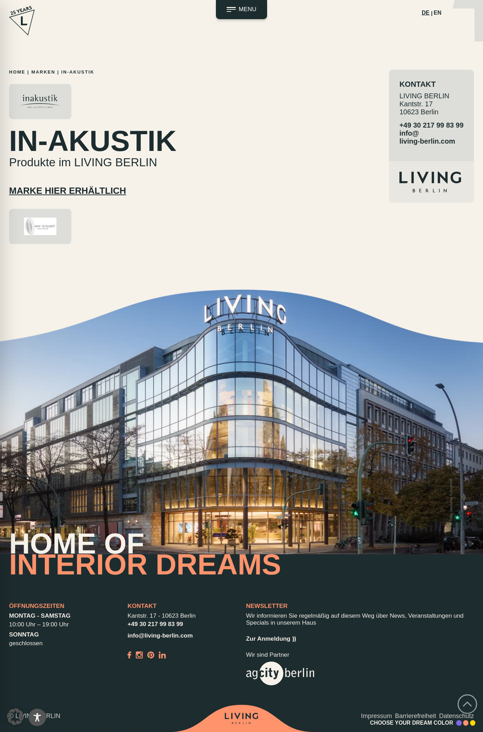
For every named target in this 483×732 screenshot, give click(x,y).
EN (437, 13)
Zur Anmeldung (271, 638)
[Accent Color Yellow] (473, 723)
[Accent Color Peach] (466, 723)
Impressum (376, 715)
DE (425, 13)
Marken (43, 72)
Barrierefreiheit (415, 715)
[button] (15, 716)
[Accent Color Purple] (459, 723)
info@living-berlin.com (427, 137)
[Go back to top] (467, 704)
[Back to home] (241, 718)
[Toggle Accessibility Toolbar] (37, 717)
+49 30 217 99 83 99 (431, 125)
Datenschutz (456, 715)
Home (17, 72)
